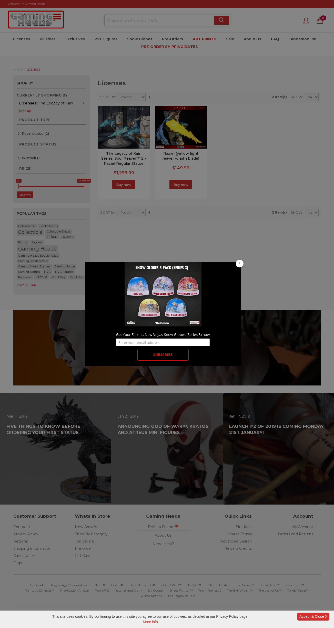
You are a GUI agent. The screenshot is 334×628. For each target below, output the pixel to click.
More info (150, 622)
